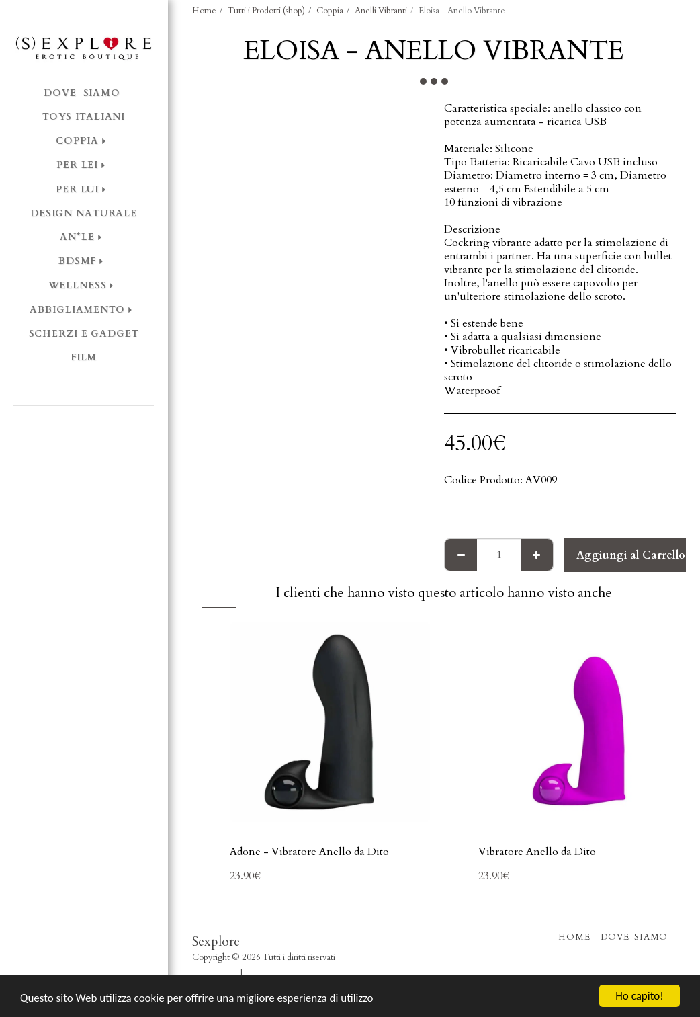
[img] (330, 722)
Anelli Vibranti (381, 11)
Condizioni (212, 973)
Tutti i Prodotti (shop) (266, 11)
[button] (83, 424)
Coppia (329, 11)
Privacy (264, 973)
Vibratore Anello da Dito (537, 851)
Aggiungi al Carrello (630, 555)
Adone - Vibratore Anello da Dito (309, 851)
